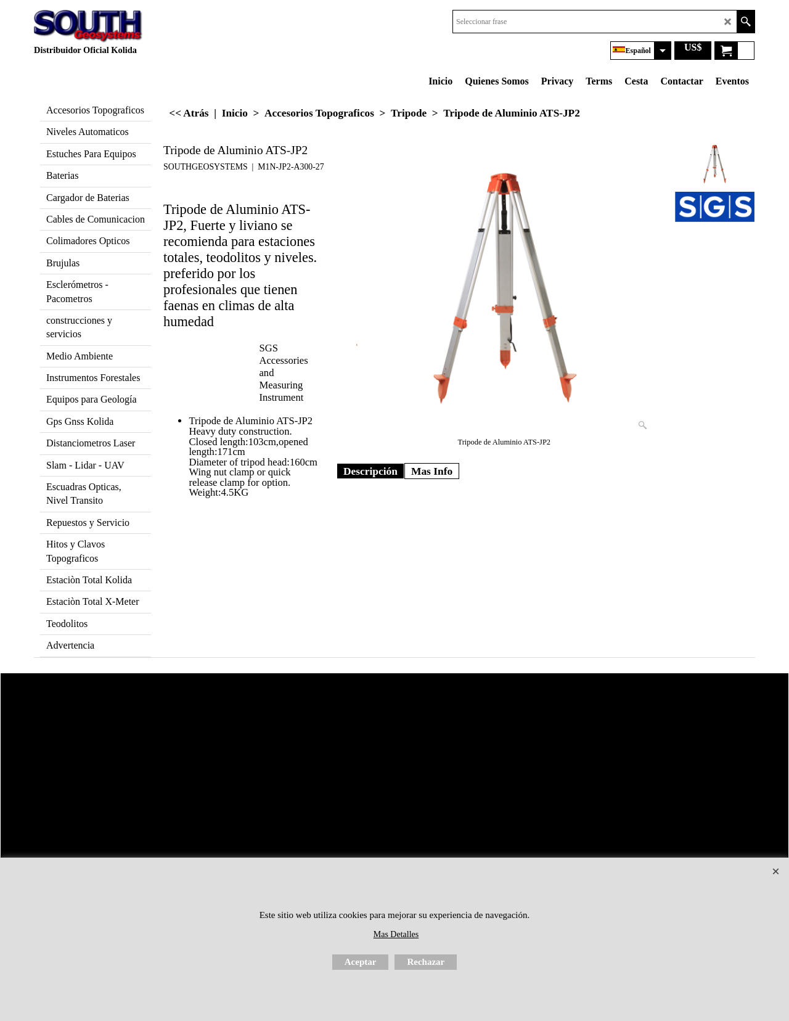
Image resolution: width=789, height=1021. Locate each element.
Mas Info (431, 471)
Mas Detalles (396, 934)
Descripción (370, 471)
